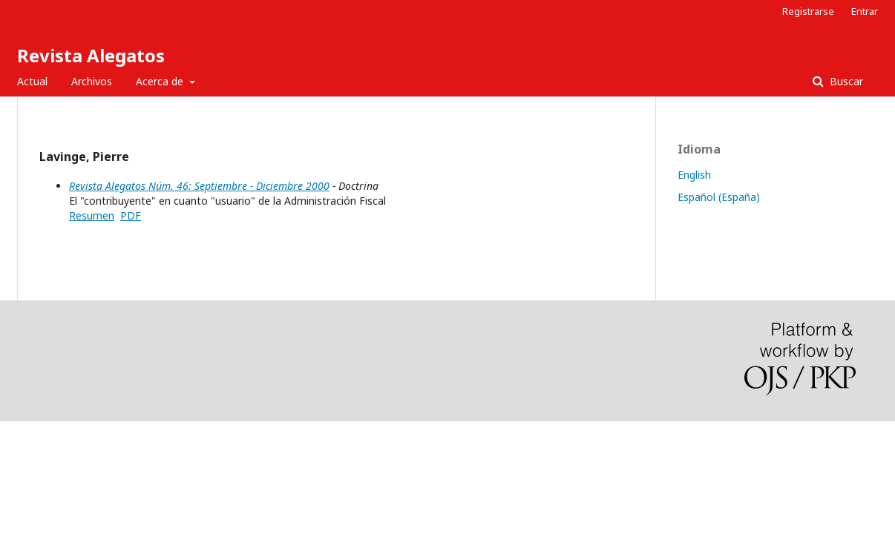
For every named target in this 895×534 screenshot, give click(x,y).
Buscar (845, 81)
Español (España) (719, 197)
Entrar (864, 11)
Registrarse (808, 11)
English (694, 175)
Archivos (91, 81)
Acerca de (161, 81)
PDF (130, 215)
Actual (32, 81)
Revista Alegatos (91, 55)
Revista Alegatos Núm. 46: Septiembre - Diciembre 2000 (199, 186)
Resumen (91, 215)
